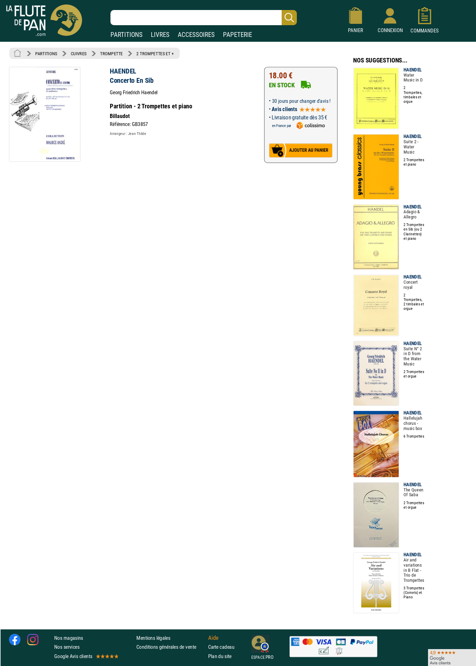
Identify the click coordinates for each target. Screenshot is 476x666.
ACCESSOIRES (196, 35)
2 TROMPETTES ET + (155, 53)
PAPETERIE (237, 35)
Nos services (66, 647)
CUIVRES (79, 53)
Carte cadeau (221, 647)
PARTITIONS (126, 35)
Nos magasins (68, 638)
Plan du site (220, 656)
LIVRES (160, 35)
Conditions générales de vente (170, 647)
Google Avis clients (86, 656)
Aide (213, 638)
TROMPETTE (111, 53)
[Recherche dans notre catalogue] (203, 17)
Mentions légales (153, 638)
